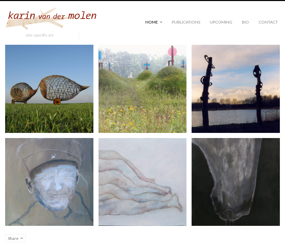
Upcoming (221, 22)
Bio (245, 22)
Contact (268, 22)
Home (151, 22)
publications (186, 22)
